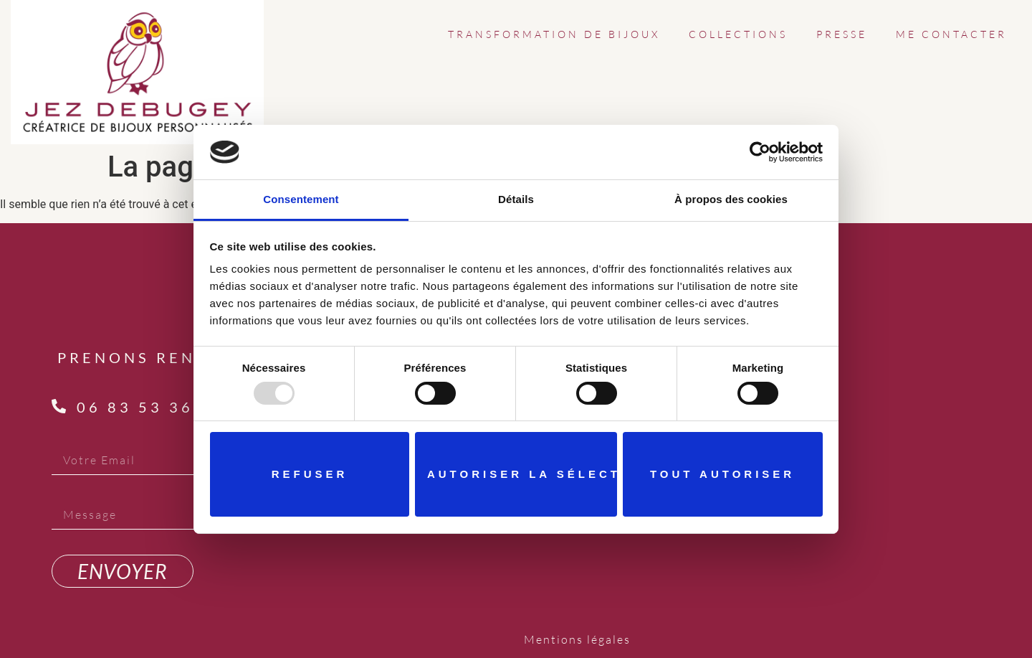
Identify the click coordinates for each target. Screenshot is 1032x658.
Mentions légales (577, 639)
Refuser (310, 474)
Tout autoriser (722, 474)
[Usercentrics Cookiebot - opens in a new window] (760, 152)
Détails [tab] (516, 199)
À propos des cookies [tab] (731, 199)
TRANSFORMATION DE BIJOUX (554, 34)
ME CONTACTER (951, 34)
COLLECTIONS (738, 34)
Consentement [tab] (300, 199)
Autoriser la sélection (522, 474)
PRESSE (841, 34)
